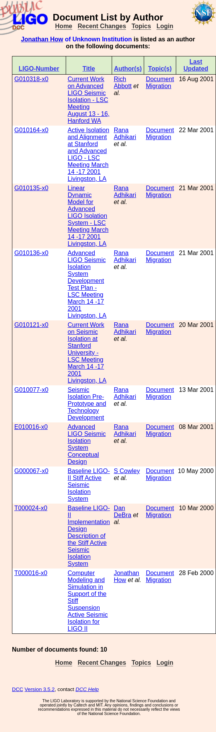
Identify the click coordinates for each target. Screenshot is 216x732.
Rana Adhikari (125, 133)
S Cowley (127, 471)
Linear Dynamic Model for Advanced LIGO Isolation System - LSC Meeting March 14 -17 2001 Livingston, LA (88, 216)
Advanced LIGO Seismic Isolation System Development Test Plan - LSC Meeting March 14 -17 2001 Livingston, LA (87, 284)
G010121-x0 (31, 325)
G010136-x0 (31, 253)
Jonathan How (42, 39)
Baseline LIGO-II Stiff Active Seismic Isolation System (89, 485)
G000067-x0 (31, 471)
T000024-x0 (30, 508)
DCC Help (87, 689)
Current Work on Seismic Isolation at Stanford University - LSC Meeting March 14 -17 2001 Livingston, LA (87, 353)
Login (164, 26)
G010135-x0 (31, 188)
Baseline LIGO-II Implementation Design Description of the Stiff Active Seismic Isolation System (89, 536)
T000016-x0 (30, 573)
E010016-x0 (31, 427)
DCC (17, 689)
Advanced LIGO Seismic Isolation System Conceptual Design (87, 444)
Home (63, 26)
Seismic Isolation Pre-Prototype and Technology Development (87, 403)
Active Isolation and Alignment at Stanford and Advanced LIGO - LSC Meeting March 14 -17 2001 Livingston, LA (88, 154)
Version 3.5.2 (40, 689)
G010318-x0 (31, 79)
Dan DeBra (122, 511)
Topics (141, 26)
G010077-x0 (31, 389)
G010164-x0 (31, 130)
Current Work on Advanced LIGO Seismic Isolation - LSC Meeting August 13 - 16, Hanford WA (89, 100)
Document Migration (160, 82)
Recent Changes (102, 26)
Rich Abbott (122, 82)
